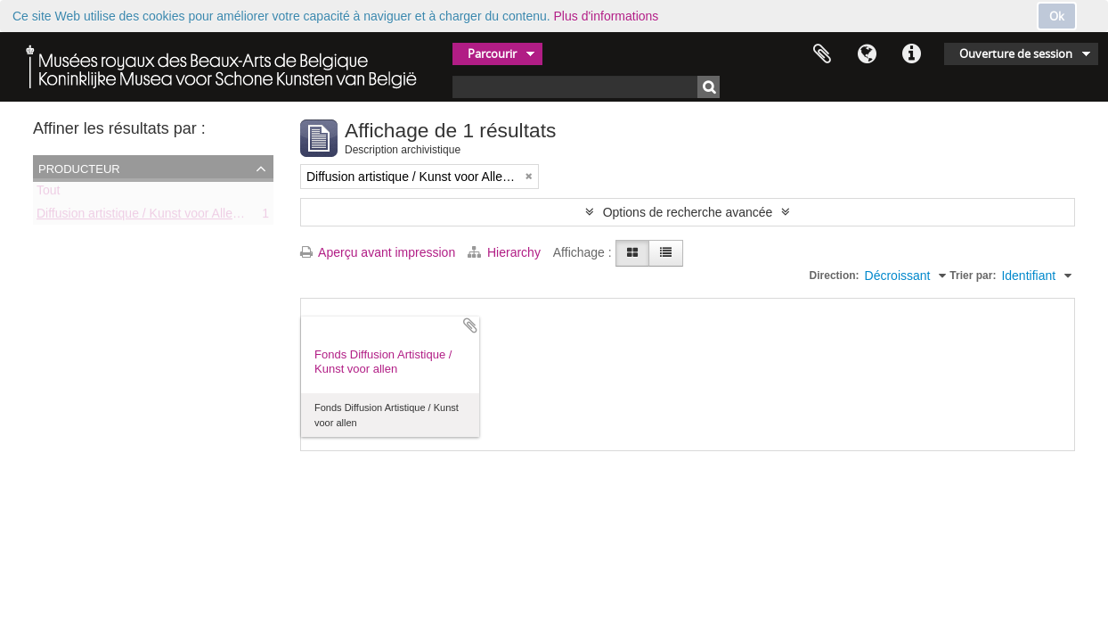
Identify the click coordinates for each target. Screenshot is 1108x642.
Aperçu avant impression (377, 252)
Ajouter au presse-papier (470, 325)
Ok (1056, 16)
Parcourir (492, 53)
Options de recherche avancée (688, 212)
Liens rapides (911, 54)
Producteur (79, 168)
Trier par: (972, 275)
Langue (866, 54)
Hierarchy (506, 252)
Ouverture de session (1015, 53)
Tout (48, 193)
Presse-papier (822, 54)
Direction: (835, 275)
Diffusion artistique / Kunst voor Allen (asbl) (155, 217)
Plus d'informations (606, 16)
